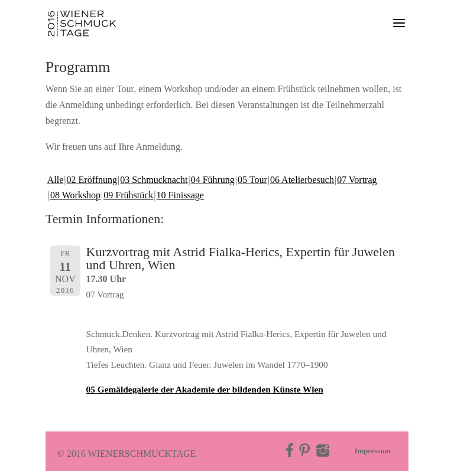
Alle (55, 180)
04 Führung (213, 180)
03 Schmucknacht (153, 180)
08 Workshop (75, 195)
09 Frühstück (128, 195)
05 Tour (252, 180)
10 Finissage (180, 195)
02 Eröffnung (92, 180)
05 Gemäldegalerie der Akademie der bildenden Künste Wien (204, 389)
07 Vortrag (357, 180)
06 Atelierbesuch (302, 180)
